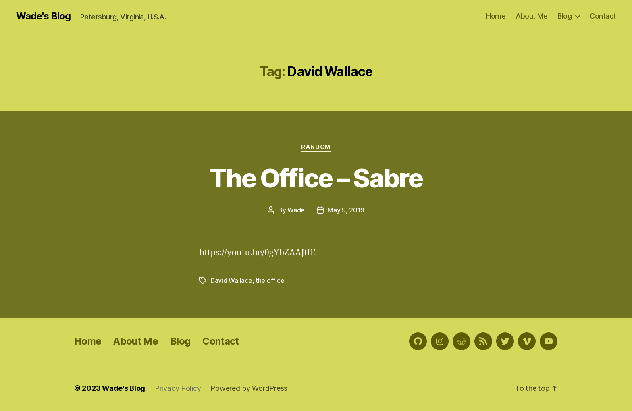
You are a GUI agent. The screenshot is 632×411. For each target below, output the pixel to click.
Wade (296, 210)
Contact (603, 16)
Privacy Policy (178, 388)
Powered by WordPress (248, 388)
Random (316, 147)
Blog (564, 16)
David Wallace (231, 280)
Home (495, 16)
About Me (531, 16)
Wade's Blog (43, 16)
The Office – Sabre (316, 177)
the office (270, 280)
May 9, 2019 (346, 210)
